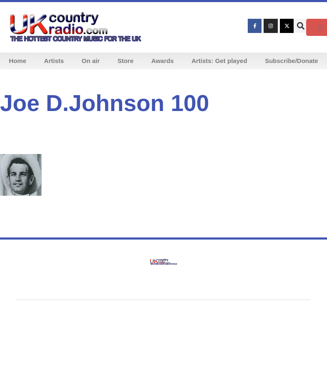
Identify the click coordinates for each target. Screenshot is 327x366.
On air (91, 60)
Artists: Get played (219, 60)
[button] (300, 26)
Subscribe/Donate (291, 60)
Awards (162, 60)
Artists (54, 60)
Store (125, 60)
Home (17, 60)
